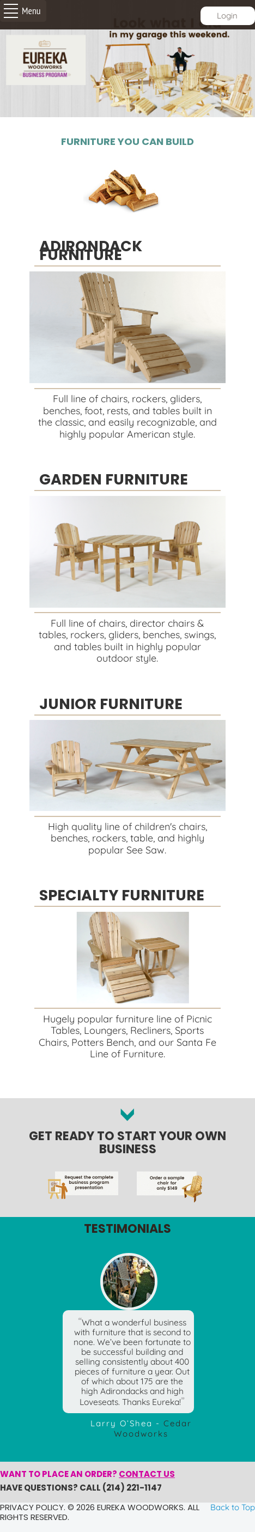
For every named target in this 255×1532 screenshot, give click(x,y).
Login (227, 15)
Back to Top (232, 1507)
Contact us (147, 1474)
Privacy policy (32, 1507)
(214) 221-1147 (132, 1487)
